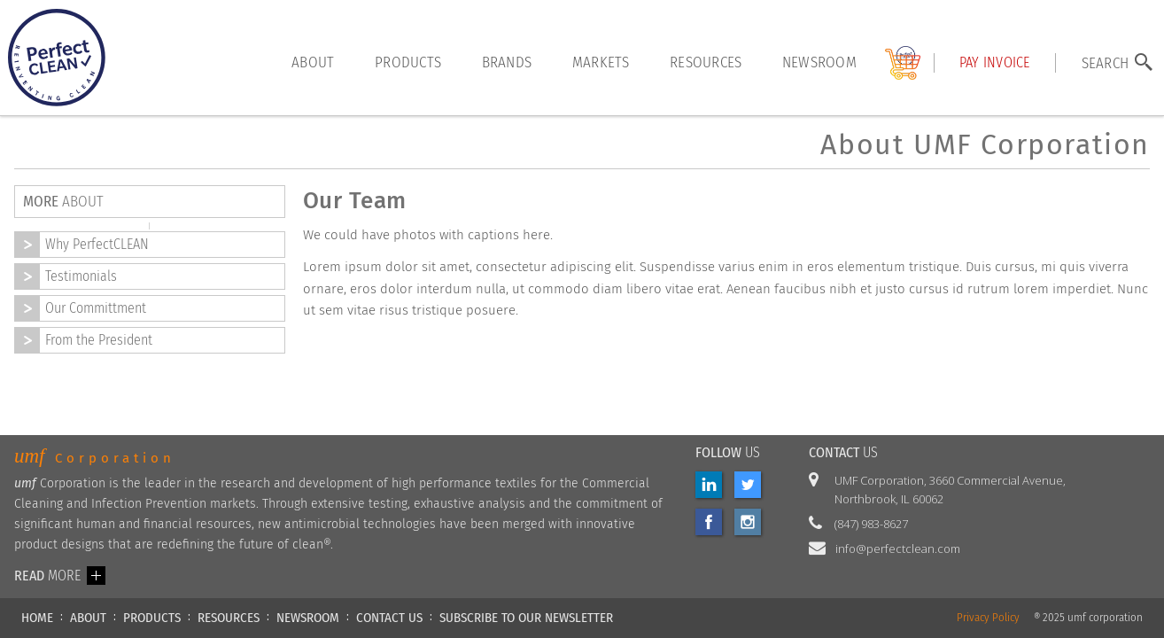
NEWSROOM (307, 618)
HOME (37, 618)
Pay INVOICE (994, 62)
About (312, 62)
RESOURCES (229, 618)
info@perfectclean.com (897, 548)
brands (507, 62)
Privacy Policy (988, 618)
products (408, 62)
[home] (56, 57)
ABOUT (88, 618)
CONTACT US (389, 618)
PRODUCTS (152, 618)
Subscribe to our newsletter (526, 618)
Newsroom (819, 62)
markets (601, 62)
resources (705, 62)
